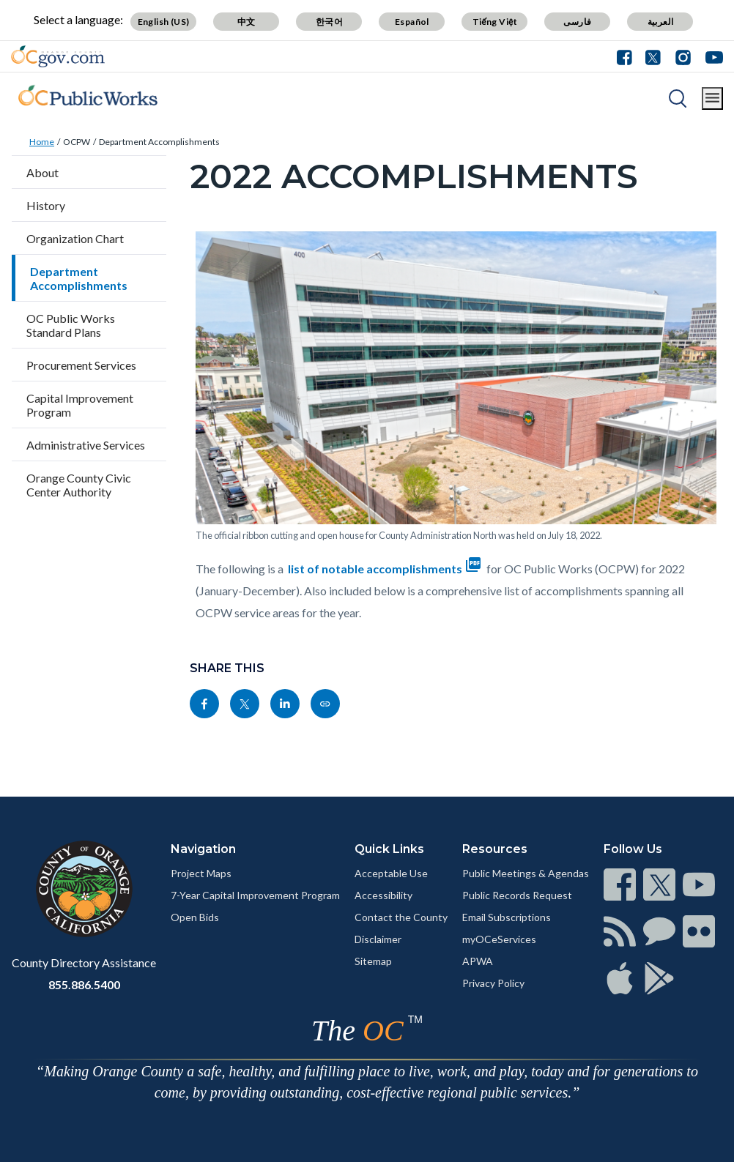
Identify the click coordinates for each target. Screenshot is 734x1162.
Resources (494, 849)
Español (412, 21)
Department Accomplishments (159, 141)
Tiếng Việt (495, 21)
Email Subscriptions (506, 917)
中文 (246, 21)
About (42, 172)
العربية (661, 21)
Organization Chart (75, 238)
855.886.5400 (84, 984)
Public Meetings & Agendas (525, 873)
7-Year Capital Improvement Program (255, 895)
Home (41, 141)
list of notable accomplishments (386, 569)
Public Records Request (517, 895)
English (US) (164, 21)
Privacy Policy (493, 983)
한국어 (329, 21)
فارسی (577, 21)
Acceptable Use (391, 873)
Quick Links (389, 849)
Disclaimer (378, 939)
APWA (477, 961)
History (45, 205)
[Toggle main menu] (712, 98)
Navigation (203, 849)
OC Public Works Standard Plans (70, 325)
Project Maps (201, 873)
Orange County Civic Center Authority (78, 485)
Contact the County (401, 917)
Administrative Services (85, 445)
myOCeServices (499, 939)
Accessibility (383, 895)
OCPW (76, 141)
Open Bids (195, 917)
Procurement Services (81, 365)
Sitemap (373, 961)
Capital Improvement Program (79, 405)
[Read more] (58, 56)
